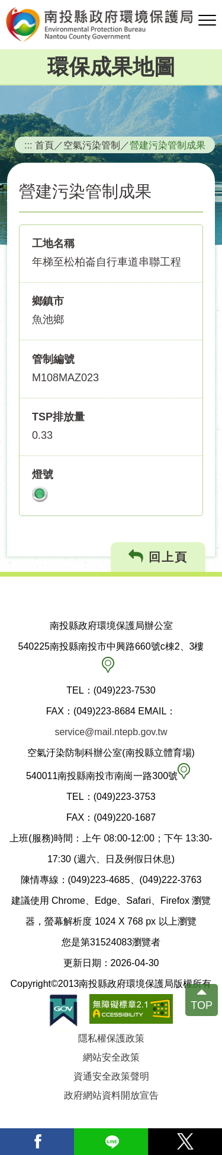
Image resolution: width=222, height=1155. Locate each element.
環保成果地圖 (111, 67)
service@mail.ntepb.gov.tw (110, 732)
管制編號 (53, 359)
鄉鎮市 (48, 301)
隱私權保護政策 (111, 1038)
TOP (202, 1006)
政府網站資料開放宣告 (111, 1095)
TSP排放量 (58, 417)
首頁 (44, 145)
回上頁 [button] (158, 556)
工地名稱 (53, 243)
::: (28, 145)
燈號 (42, 474)
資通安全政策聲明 (111, 1076)
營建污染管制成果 (167, 145)
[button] (207, 21)
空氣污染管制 (91, 145)
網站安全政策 (111, 1057)
